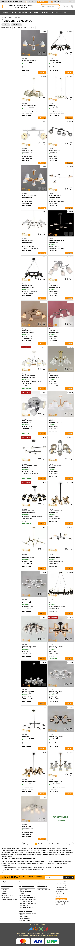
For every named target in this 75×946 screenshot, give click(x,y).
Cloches (58, 783)
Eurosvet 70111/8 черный (29, 646)
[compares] (39, 53)
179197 (43, 617)
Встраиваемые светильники (27, 899)
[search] (57, 6)
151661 (70, 392)
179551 (70, 662)
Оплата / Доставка (7, 895)
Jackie (57, 377)
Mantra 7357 (52, 105)
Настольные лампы (25, 891)
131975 (70, 617)
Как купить (4, 893)
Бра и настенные (24, 889)
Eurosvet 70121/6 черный (56, 736)
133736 (43, 31)
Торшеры (22, 893)
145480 (70, 527)
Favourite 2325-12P (27, 240)
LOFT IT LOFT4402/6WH (28, 375)
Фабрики (4, 891)
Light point (58, 62)
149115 (70, 437)
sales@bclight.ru (58, 1)
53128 (43, 76)
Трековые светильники (26, 901)
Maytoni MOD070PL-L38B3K (56, 240)
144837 (43, 527)
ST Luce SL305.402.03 (55, 195)
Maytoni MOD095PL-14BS (29, 781)
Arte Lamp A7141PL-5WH (29, 195)
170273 (43, 437)
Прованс (31, 332)
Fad (57, 242)
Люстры (13, 12)
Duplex (30, 242)
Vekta (30, 152)
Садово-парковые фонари (27, 909)
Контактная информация (9, 899)
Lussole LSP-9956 (27, 420)
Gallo (30, 602)
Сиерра (31, 828)
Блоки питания (24, 916)
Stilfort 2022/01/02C (27, 150)
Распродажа (5, 897)
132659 (70, 347)
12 (58, 844)
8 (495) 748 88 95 (61, 884)
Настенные (44, 12)
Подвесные (23, 12)
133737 (43, 167)
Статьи (40, 884)
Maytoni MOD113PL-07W (55, 781)
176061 (70, 482)
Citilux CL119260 (26, 826)
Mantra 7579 (25, 736)
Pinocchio (31, 107)
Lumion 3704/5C (53, 375)
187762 (43, 257)
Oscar (30, 62)
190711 (70, 121)
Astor (30, 648)
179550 (43, 572)
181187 (43, 121)
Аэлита (58, 287)
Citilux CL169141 (53, 285)
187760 (70, 31)
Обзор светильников (44, 889)
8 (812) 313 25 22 (61, 887)
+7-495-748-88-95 (32, 1)
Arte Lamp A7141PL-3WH (29, 60)
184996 (43, 797)
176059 (43, 662)
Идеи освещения (42, 888)
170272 (70, 212)
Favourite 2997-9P (54, 60)
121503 (43, 302)
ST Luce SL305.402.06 (55, 556)
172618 (70, 752)
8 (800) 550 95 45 (61, 893)
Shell (57, 107)
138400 (43, 212)
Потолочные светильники (27, 888)
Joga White (58, 422)
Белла (57, 332)
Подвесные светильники (26, 886)
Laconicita (31, 557)
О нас (3, 884)
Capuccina (31, 738)
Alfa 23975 (52, 420)
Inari (30, 422)
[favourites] (44, 53)
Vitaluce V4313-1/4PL (55, 150)
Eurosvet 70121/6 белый (28, 601)
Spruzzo (58, 197)
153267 (70, 572)
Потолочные (34, 12)
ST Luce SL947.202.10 (28, 556)
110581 (43, 392)
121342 (70, 302)
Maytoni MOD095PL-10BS (56, 511)
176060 (43, 752)
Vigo (57, 602)
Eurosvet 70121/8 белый (55, 691)
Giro (57, 512)
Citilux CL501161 (53, 330)
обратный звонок (42, 1)
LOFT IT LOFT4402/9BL (28, 511)
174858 (70, 76)
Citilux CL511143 (26, 330)
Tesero (57, 467)
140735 (43, 482)
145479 (70, 167)
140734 (43, 347)
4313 (57, 152)
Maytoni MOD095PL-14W (28, 691)
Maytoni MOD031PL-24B (55, 601)
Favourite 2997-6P (27, 285)
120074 (70, 257)
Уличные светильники (26, 907)
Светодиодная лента (25, 911)
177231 (43, 707)
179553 (70, 707)
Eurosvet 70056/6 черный (56, 646)
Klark (57, 648)
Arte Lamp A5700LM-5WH (29, 105)
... (55, 844)
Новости (4, 889)
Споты (64, 12)
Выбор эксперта (42, 886)
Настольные (55, 12)
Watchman (32, 377)
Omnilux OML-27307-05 (55, 465)
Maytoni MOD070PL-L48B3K (29, 465)
